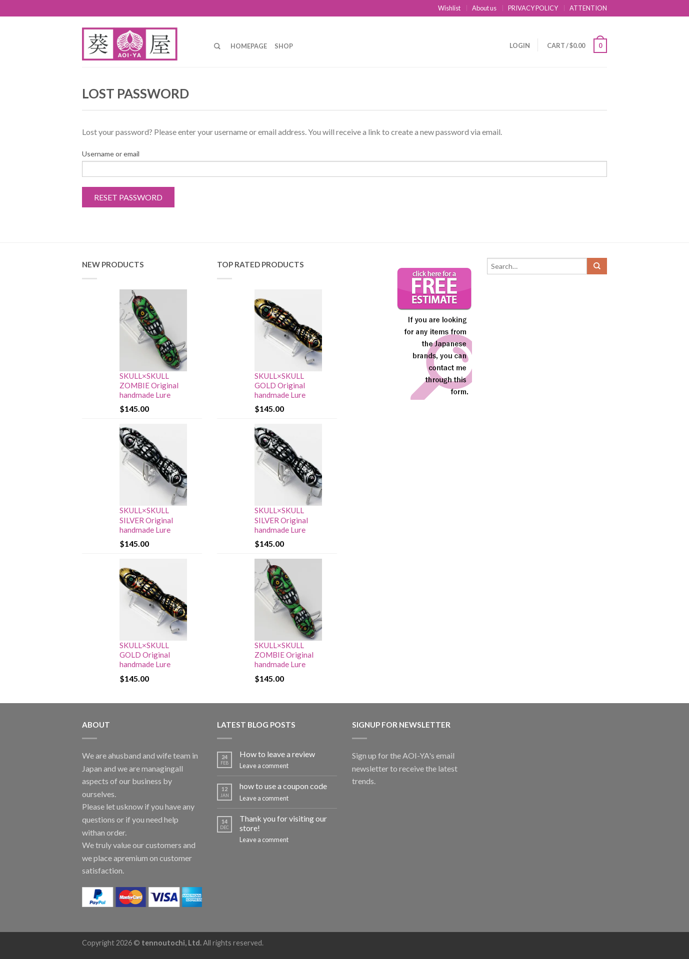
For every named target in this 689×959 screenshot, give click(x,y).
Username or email (111, 153)
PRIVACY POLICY (533, 8)
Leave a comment (264, 766)
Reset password (128, 197)
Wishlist (449, 8)
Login (520, 45)
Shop (283, 46)
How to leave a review (277, 754)
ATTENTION (588, 8)
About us (484, 8)
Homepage (248, 46)
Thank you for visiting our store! (283, 823)
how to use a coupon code (283, 786)
